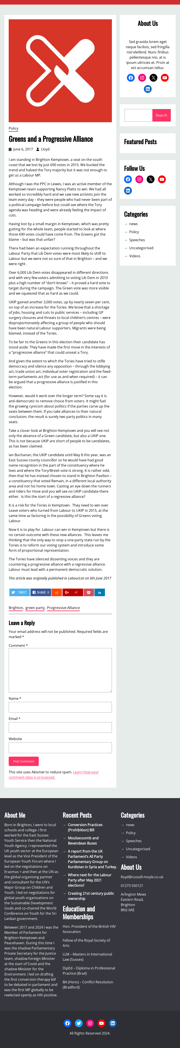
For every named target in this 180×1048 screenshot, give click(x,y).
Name (15, 698)
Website (15, 738)
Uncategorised (141, 248)
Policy (13, 128)
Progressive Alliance (63, 607)
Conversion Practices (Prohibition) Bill (85, 827)
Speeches (137, 240)
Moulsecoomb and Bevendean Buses (83, 841)
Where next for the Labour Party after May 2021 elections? (89, 880)
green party (35, 607)
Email (14, 718)
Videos (134, 256)
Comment (18, 645)
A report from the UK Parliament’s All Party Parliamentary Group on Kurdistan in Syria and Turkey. (92, 859)
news (133, 223)
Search (161, 115)
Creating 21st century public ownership (91, 896)
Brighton (16, 607)
